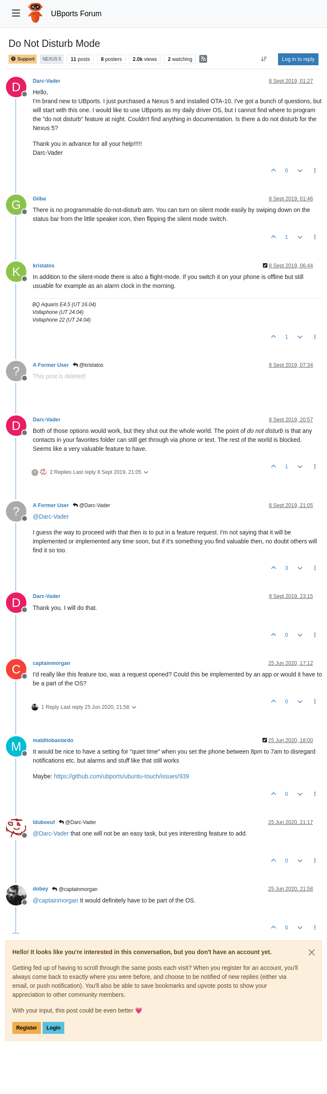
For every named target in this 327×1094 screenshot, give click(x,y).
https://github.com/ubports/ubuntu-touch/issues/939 (121, 776)
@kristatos (88, 365)
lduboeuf (44, 822)
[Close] (311, 952)
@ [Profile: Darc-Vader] (51, 516)
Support (22, 59)
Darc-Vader (46, 81)
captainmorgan (51, 663)
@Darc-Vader (91, 505)
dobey (40, 889)
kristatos (43, 266)
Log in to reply (298, 59)
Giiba (39, 199)
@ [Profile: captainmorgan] (55, 900)
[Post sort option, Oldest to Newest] (264, 59)
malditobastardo (53, 740)
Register (26, 1028)
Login (53, 1028)
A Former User (51, 365)
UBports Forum (76, 13)
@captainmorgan (75, 889)
